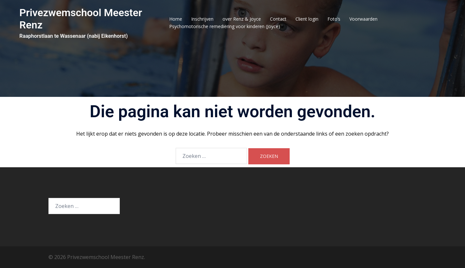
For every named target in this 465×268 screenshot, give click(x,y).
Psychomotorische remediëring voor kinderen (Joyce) (224, 26)
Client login (306, 19)
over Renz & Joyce (241, 19)
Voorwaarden (363, 19)
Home (175, 19)
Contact (278, 19)
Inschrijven (202, 19)
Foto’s (333, 19)
